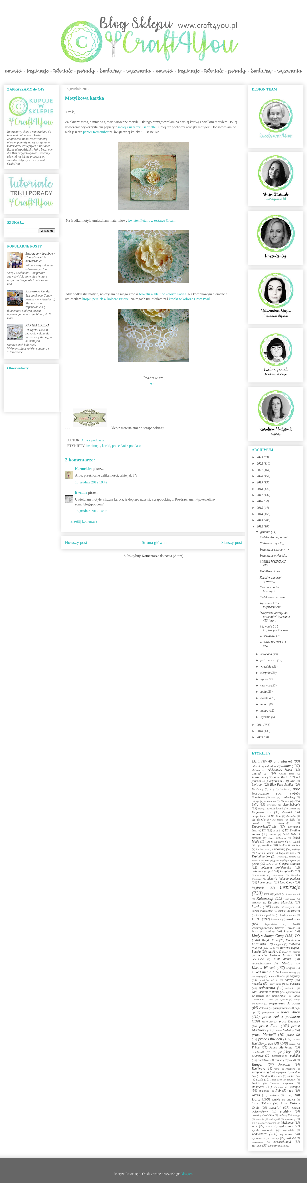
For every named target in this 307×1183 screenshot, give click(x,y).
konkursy (293, 919)
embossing (278, 849)
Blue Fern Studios (281, 784)
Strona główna (154, 542)
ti (286, 1095)
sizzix (259, 1079)
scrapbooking (260, 1072)
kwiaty (271, 931)
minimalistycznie (261, 963)
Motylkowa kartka (271, 571)
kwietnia (266, 698)
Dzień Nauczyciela (277, 841)
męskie (296, 951)
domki (255, 823)
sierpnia (265, 672)
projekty (284, 1052)
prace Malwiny (284, 1030)
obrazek (295, 983)
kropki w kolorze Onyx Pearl (189, 299)
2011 (260, 724)
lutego (264, 710)
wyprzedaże (288, 1130)
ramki (292, 1060)
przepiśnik (278, 1055)
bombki (283, 789)
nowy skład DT (277, 983)
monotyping (258, 976)
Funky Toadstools (260, 860)
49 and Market (280, 761)
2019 (260, 482)
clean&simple (291, 804)
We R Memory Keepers (264, 1122)
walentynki (274, 1119)
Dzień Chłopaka (277, 838)
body (271, 789)
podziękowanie (281, 1008)
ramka (279, 1060)
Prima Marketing (281, 1047)
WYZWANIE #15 (270, 636)
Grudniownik (258, 875)
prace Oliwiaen (270, 1039)
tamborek (274, 1095)
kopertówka (271, 924)
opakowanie (278, 995)
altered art (259, 773)
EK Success (262, 849)
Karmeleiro (84, 469)
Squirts (256, 1083)
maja (263, 691)
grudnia (265, 532)
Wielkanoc (287, 1122)
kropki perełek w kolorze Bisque (105, 299)
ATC (292, 781)
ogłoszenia (267, 988)
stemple (295, 1086)
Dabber (292, 808)
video (282, 1115)
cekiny (255, 801)
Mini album (282, 959)
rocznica (290, 1068)
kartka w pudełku (265, 915)
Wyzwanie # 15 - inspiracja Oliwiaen (274, 628)
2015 (260, 507)
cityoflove (271, 804)
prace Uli (272, 1043)
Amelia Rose (286, 773)
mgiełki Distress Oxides (275, 955)
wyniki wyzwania (262, 1130)
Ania (154, 384)
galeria (278, 860)
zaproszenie (257, 1142)
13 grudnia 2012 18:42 (91, 482)
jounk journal (293, 894)
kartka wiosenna (288, 915)
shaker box (293, 1076)
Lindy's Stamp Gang (268, 936)
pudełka (295, 1055)
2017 (260, 495)
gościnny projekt (262, 871)
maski (271, 951)
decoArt (287, 812)
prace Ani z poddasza (127, 446)
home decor (265, 882)
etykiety (296, 849)
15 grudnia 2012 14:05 (91, 511)
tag (291, 1090)
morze (271, 976)
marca (264, 704)
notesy (289, 980)
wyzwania (259, 1134)
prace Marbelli (264, 1034)
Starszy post (231, 542)
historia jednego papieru (283, 878)
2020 (260, 476)
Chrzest (285, 801)
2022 (260, 463)
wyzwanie (286, 1134)
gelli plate (291, 860)
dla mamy (277, 819)
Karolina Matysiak (280, 902)
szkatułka (264, 1090)
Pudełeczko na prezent (273, 537)
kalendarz (290, 898)
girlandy (270, 864)
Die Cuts (276, 816)
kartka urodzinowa (289, 910)
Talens (256, 1095)
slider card (276, 1079)
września (266, 666)
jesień (278, 893)
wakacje (260, 1119)
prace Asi (267, 1021)
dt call (276, 830)
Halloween (278, 875)
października (268, 660)
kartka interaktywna (283, 907)
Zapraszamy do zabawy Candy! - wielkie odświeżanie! (40, 257)
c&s (273, 797)
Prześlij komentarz (84, 521)
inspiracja (258, 887)
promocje (257, 1055)
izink (266, 893)
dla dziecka (259, 819)
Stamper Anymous (281, 1083)
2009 (260, 737)
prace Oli (293, 1034)
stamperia (258, 1086)
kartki (106, 446)
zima (271, 1145)
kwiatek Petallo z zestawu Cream (151, 220)
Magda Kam (269, 940)
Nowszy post (76, 542)
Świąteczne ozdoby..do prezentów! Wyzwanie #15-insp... (275, 616)
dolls (292, 819)
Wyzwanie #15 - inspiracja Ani (270, 605)
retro (276, 1068)
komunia (276, 919)
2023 (260, 457)
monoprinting (289, 972)
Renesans (284, 1064)
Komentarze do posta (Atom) (162, 556)
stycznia (265, 717)
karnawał (256, 902)
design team (259, 816)
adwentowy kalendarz (264, 766)
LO (297, 936)
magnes (278, 944)
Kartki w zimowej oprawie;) (270, 579)
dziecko (273, 834)
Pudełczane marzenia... (274, 597)
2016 (260, 501)
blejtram (257, 784)
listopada (266, 654)
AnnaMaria (281, 777)
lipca (263, 679)
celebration (270, 801)
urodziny (285, 1111)
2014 (260, 514)
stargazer (278, 1087)
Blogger (186, 1174)
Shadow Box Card (271, 1076)
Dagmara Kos (261, 812)
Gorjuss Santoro (289, 863)
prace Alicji (290, 1012)
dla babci (291, 816)
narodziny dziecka (268, 980)
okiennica (290, 988)
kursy (255, 931)
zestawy (257, 1145)
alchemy (256, 770)
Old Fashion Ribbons (265, 992)
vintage (296, 1115)
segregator (281, 1072)
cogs (260, 808)
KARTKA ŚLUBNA (37, 325)
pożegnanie (268, 1012)
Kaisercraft (265, 898)
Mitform (290, 968)
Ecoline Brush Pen (289, 845)
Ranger (257, 1064)
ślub (278, 1090)
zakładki (291, 1138)
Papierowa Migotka (284, 1003)
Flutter (280, 856)
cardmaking (288, 797)
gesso (255, 863)
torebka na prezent (283, 1099)
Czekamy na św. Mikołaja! (269, 589)
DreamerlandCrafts (264, 826)
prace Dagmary (289, 1021)
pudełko (263, 1060)
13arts (256, 761)
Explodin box (286, 853)
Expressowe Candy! (38, 291)
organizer (283, 999)
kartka (256, 907)
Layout (288, 931)
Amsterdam (259, 777)
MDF (285, 951)
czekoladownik (275, 808)
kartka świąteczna (262, 910)
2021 (260, 470)
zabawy (274, 1138)
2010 (260, 731)
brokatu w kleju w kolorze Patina (162, 294)
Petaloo (263, 1008)
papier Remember (96, 132)
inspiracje (93, 446)
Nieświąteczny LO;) (272, 543)
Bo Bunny (257, 789)
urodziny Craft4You (263, 1115)
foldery (292, 856)
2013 (260, 520)
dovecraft (283, 823)
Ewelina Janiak (265, 853)
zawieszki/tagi (282, 1141)
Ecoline (267, 845)
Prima (256, 1047)
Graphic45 (287, 871)
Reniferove (258, 1068)
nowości (257, 983)
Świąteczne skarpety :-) (274, 549)
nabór (282, 976)
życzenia (282, 1145)
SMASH (291, 1079)
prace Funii (269, 1026)
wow (255, 1126)
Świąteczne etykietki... (273, 555)
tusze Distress (261, 1103)
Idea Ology (287, 882)
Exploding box (261, 856)
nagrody (295, 976)
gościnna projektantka (276, 867)
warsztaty (290, 1119)
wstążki (269, 1126)
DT (264, 830)
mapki (272, 948)
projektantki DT (261, 1052)
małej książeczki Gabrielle (137, 127)
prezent (292, 1043)
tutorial (275, 1107)
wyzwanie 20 (258, 1138)
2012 (260, 526)
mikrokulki (258, 959)
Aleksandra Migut (280, 769)
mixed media (261, 972)
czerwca (265, 685)
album (286, 766)
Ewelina (81, 492)
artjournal (275, 781)
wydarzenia (286, 1126)
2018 (260, 489)
